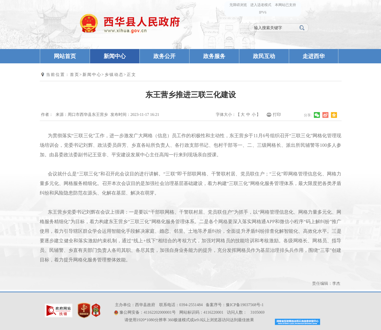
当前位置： (58, 74)
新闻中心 (115, 56)
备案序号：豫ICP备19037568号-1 (235, 305)
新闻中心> (93, 74)
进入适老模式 (260, 5)
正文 (131, 74)
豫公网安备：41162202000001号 (147, 312)
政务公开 (164, 56)
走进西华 (314, 56)
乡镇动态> (116, 74)
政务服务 (214, 56)
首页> (76, 74)
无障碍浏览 (238, 5)
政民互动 (264, 56)
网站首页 (65, 56)
